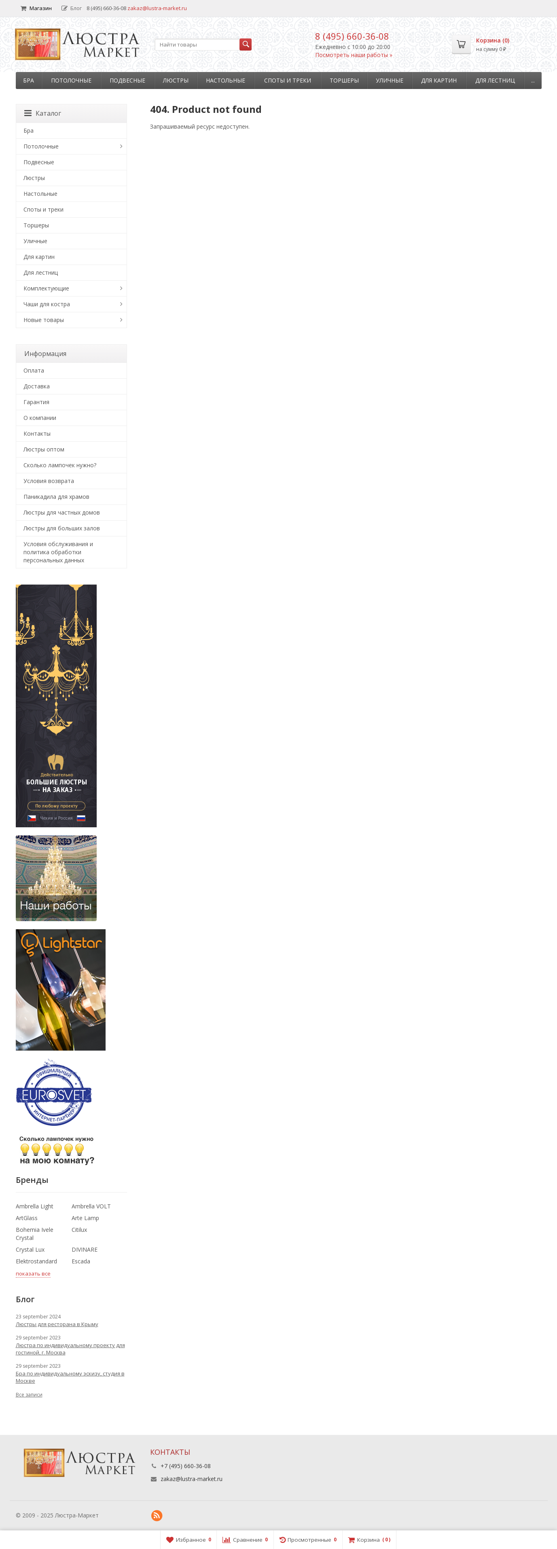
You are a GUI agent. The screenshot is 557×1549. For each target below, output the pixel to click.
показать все (33, 1273)
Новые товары (43, 320)
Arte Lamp (85, 1218)
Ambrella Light (34, 1206)
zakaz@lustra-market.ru (157, 8)
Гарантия (36, 402)
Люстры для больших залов (61, 528)
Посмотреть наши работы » (353, 55)
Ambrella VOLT (91, 1206)
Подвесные (127, 80)
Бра (28, 80)
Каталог (42, 113)
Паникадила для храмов (56, 496)
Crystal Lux (30, 1249)
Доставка (36, 386)
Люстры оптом (43, 449)
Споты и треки (287, 80)
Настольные (225, 80)
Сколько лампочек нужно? (59, 465)
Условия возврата (48, 481)
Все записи (29, 1394)
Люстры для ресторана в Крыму (57, 1324)
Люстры (175, 80)
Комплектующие (46, 288)
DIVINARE (84, 1249)
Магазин (36, 8)
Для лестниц (495, 80)
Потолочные (71, 80)
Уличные (389, 80)
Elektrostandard (36, 1261)
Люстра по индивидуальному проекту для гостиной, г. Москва (70, 1348)
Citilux (79, 1229)
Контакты (37, 433)
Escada (81, 1261)
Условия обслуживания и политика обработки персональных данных (58, 552)
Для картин (439, 80)
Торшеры (344, 80)
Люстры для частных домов (61, 512)
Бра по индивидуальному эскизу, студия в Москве (70, 1377)
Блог (71, 8)
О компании (39, 418)
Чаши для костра (46, 304)
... (533, 80)
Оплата (33, 370)
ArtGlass (27, 1218)
